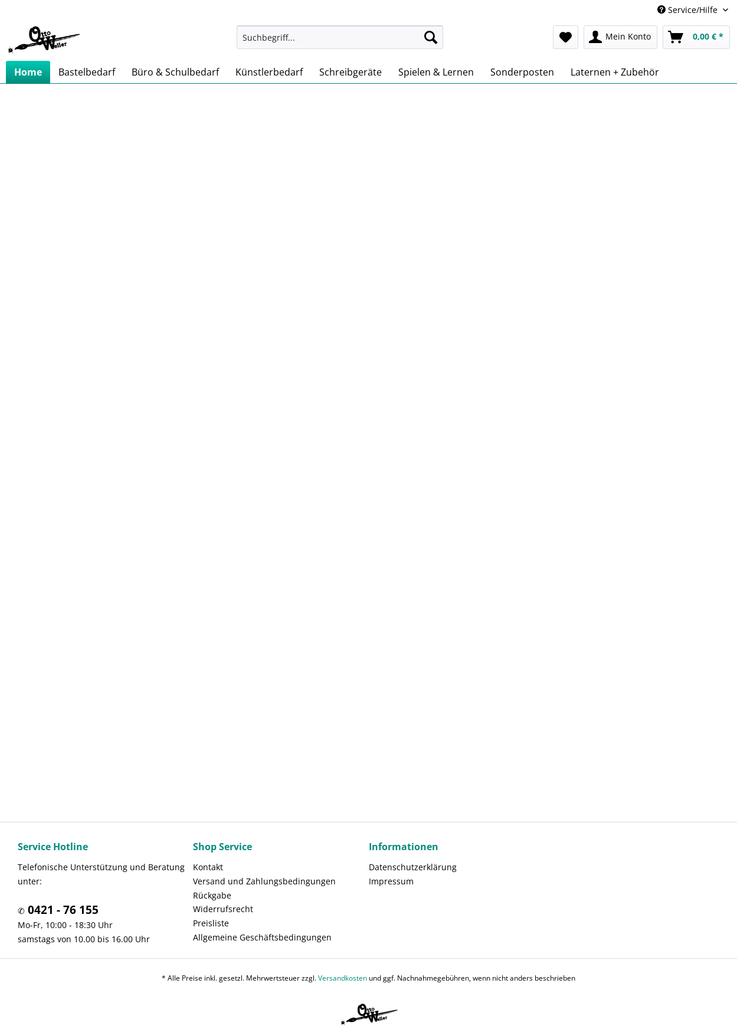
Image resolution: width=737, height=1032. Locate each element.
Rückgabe (212, 895)
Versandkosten (342, 978)
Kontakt (208, 867)
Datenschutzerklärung (413, 867)
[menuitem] (340, 37)
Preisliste (211, 923)
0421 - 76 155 (62, 909)
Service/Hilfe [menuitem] (688, 9)
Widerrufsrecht (223, 909)
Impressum (391, 881)
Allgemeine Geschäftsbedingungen (262, 937)
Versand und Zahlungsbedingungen (264, 881)
